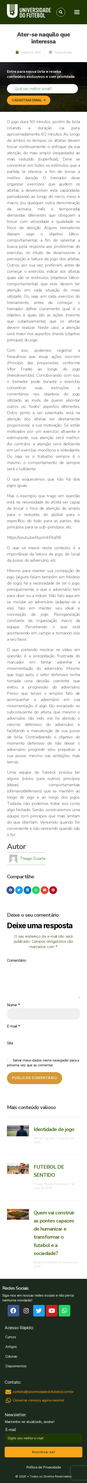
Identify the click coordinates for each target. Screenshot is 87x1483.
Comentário (16, 960)
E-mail (13, 1026)
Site (10, 1043)
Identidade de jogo (54, 1129)
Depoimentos (16, 1366)
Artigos (11, 1346)
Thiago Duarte (33, 858)
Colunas (11, 1356)
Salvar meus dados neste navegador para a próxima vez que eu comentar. (43, 1062)
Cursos (10, 1337)
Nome (13, 1005)
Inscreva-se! (43, 1452)
